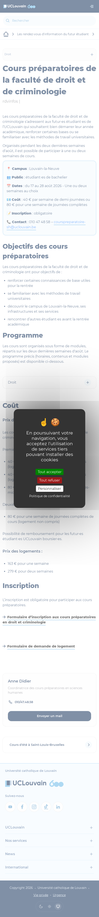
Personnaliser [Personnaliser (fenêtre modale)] (49, 489)
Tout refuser (49, 480)
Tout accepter (49, 472)
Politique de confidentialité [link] (49, 496)
